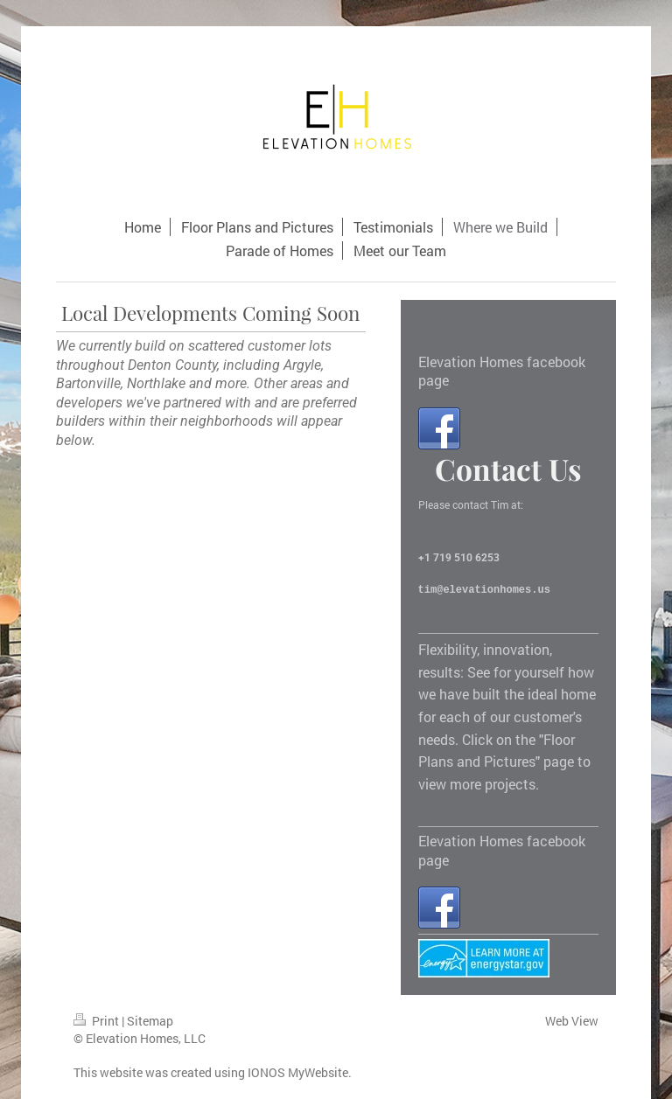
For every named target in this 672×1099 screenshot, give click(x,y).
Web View (571, 1020)
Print (98, 1020)
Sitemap (150, 1020)
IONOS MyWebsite (298, 1072)
